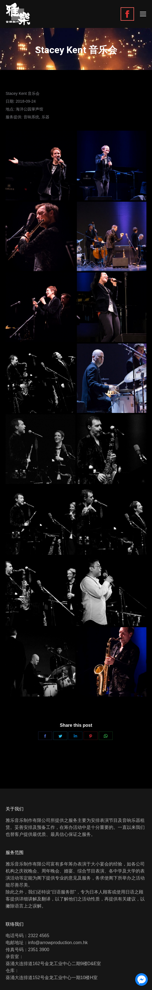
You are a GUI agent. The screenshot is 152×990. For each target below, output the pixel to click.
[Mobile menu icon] (143, 14)
